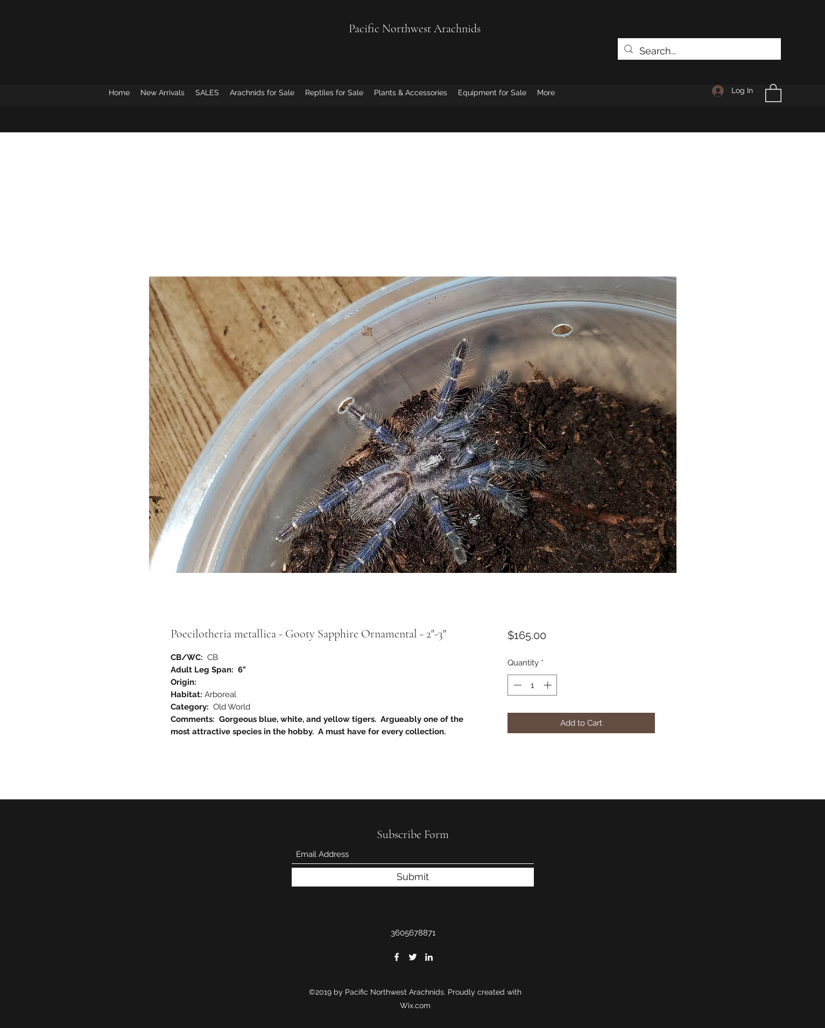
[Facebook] (396, 957)
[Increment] (548, 685)
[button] (773, 92)
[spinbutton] (532, 685)
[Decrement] (516, 685)
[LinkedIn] (429, 957)
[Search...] (698, 51)
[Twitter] (412, 957)
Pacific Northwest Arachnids (415, 29)
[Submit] (413, 877)
